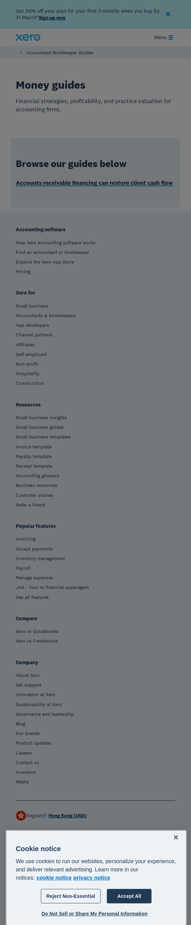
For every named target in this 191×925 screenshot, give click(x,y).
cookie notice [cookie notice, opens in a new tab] (53, 902)
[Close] (175, 861)
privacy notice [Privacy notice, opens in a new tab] (91, 902)
